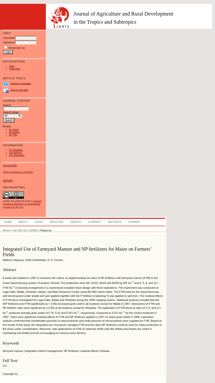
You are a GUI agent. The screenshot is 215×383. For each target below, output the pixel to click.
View (11, 66)
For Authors (15, 152)
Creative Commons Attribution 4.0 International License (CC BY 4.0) (22, 204)
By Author (14, 132)
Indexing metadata (21, 83)
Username (9, 38)
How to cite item (19, 90)
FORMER (134, 222)
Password (8, 42)
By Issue (14, 129)
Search (75, 222)
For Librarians (16, 155)
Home (8, 222)
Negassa (45, 230)
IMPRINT (8, 181)
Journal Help (10, 165)
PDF (5, 365)
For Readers (16, 150)
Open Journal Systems (18, 172)
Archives (114, 222)
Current (94, 222)
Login (39, 222)
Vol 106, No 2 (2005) (25, 230)
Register (56, 222)
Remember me (17, 48)
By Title (13, 135)
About (23, 222)
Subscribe (14, 69)
